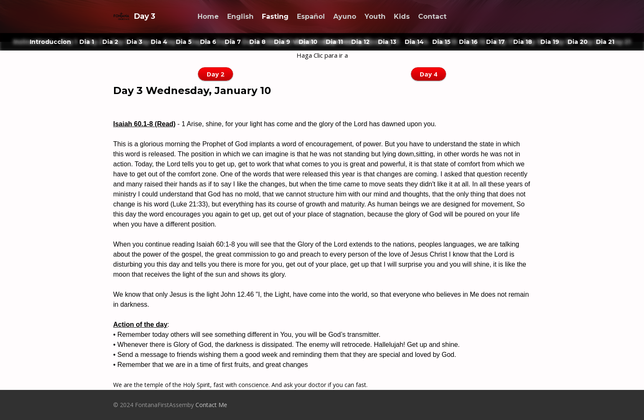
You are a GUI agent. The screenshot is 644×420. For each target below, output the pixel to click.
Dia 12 (360, 42)
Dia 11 (334, 42)
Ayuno (344, 16)
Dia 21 (605, 42)
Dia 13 (387, 42)
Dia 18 (522, 42)
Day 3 (134, 16)
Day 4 (428, 74)
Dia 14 (414, 42)
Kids (402, 16)
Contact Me (211, 405)
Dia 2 (110, 42)
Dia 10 (308, 42)
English (240, 16)
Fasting (275, 16)
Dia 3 (134, 42)
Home (208, 16)
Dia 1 (86, 42)
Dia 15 (441, 42)
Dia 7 (233, 42)
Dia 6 (208, 42)
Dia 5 (184, 42)
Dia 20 (578, 42)
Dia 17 (495, 42)
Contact (432, 16)
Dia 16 (468, 42)
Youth (375, 16)
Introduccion (50, 42)
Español (311, 16)
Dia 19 (549, 42)
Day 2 (215, 74)
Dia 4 (159, 42)
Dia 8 (257, 42)
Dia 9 (282, 42)
